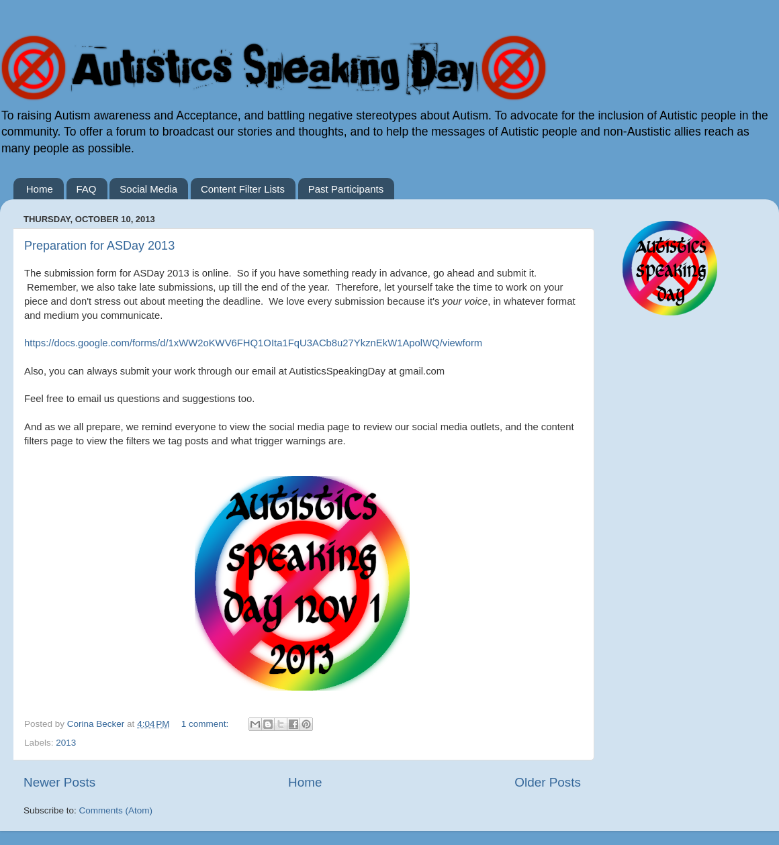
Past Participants (346, 189)
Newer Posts (59, 782)
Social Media (148, 189)
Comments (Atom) (116, 810)
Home (39, 189)
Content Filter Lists (243, 189)
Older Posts (547, 782)
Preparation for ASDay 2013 (99, 245)
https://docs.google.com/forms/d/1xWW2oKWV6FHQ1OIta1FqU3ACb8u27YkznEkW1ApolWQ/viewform (253, 343)
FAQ (87, 189)
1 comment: (206, 724)
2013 (66, 743)
